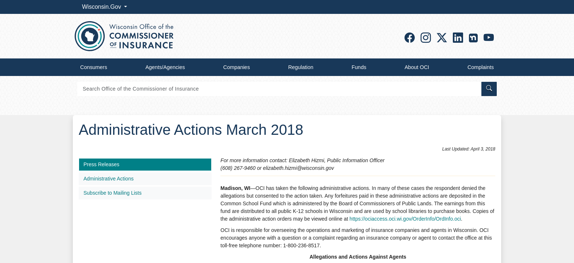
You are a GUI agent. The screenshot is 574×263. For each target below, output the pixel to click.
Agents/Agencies (165, 67)
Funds (359, 67)
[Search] (278, 89)
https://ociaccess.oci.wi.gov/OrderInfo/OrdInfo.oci (405, 219)
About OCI (417, 67)
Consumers (93, 67)
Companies (236, 67)
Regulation (300, 67)
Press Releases (101, 164)
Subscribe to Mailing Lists (112, 193)
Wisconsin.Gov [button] (102, 7)
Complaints (480, 67)
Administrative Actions (108, 179)
